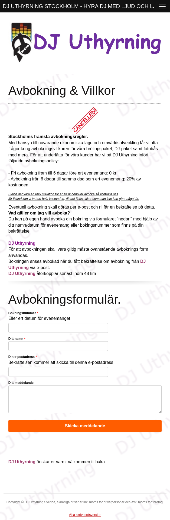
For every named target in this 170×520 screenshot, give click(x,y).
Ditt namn (16, 339)
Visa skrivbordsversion (85, 515)
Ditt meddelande (21, 383)
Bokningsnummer (23, 313)
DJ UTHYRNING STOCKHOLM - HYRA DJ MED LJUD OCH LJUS (83, 6)
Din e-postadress (22, 357)
